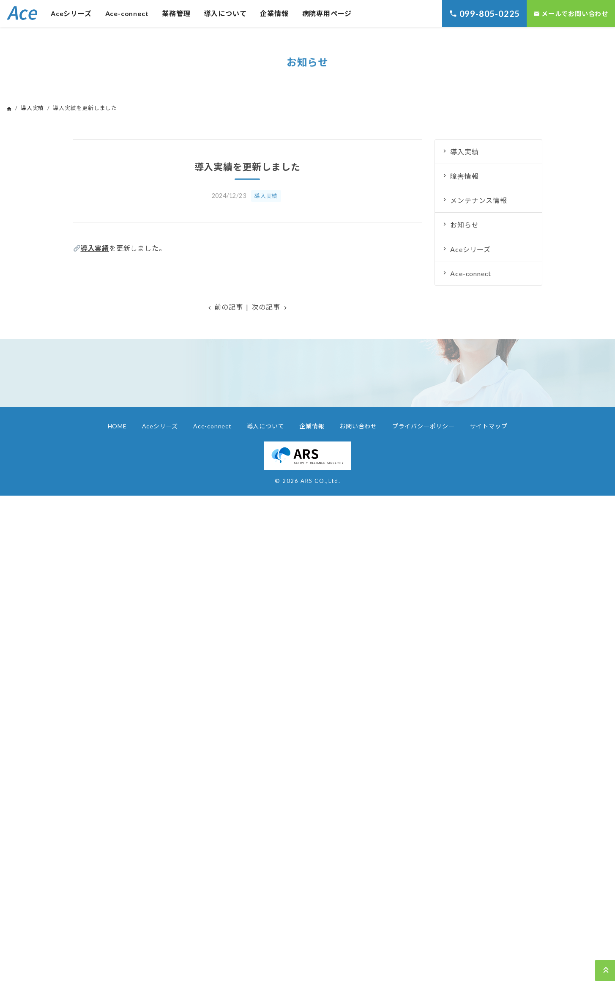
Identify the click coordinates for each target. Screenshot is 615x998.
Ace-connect (127, 13)
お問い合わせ (358, 426)
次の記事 (270, 307)
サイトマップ (489, 426)
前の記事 (224, 307)
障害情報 (464, 176)
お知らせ (464, 225)
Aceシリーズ (71, 13)
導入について (225, 13)
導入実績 (32, 107)
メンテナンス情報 (478, 200)
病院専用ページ (327, 13)
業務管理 (176, 13)
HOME (117, 426)
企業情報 (274, 13)
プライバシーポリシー (423, 426)
